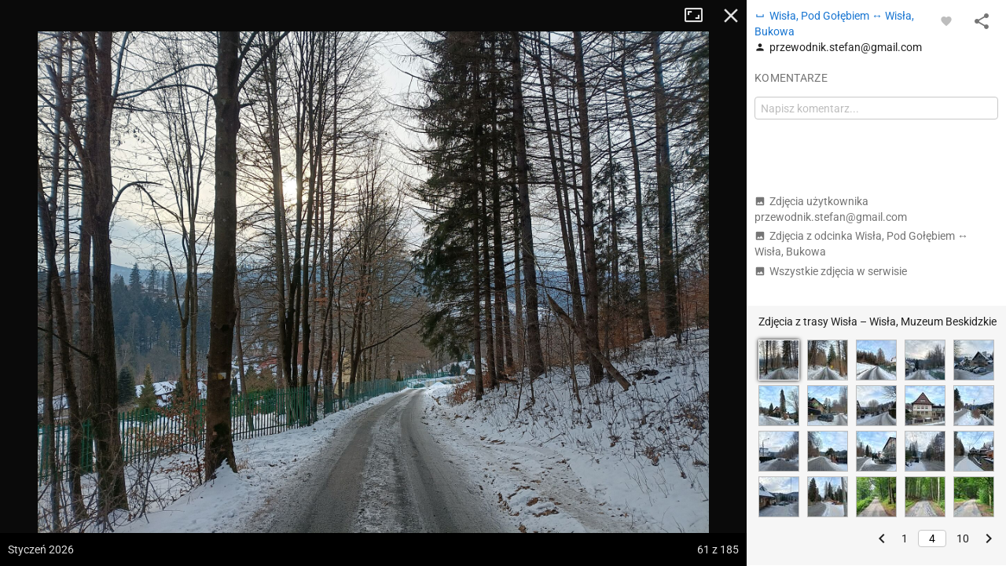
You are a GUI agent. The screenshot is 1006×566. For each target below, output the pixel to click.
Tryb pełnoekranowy (699, 15)
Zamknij (731, 15)
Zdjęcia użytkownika (830, 209)
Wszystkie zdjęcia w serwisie (830, 271)
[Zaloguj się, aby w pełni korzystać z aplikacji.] (946, 20)
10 (962, 538)
